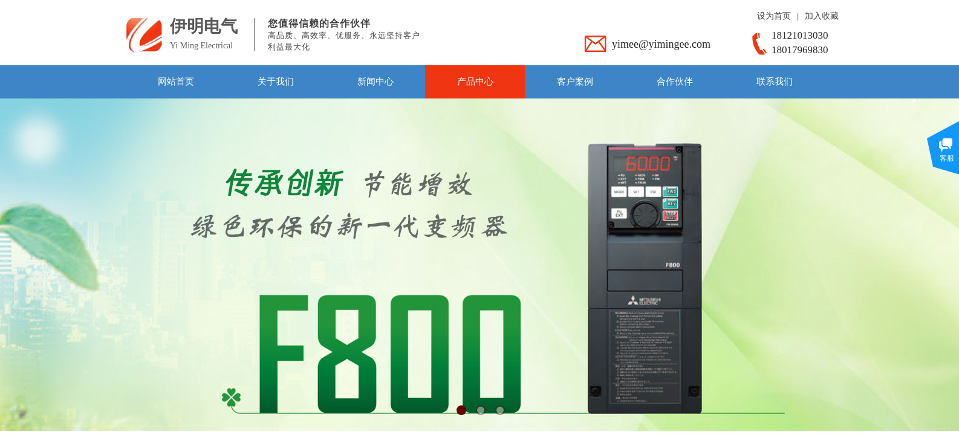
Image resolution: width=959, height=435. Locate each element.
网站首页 (176, 81)
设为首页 (774, 16)
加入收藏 (822, 16)
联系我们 (774, 81)
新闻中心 (375, 81)
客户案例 (575, 81)
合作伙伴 (675, 81)
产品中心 (475, 81)
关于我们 (276, 81)
